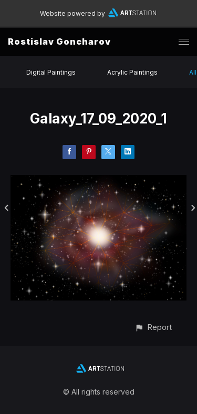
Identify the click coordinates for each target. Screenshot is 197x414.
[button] (153, 327)
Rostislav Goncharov (59, 41)
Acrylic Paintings (132, 72)
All (192, 72)
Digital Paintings (51, 72)
